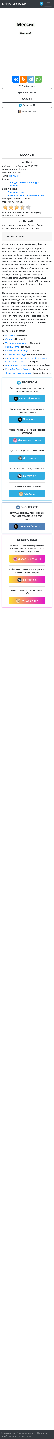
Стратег (9, 339)
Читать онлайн (27, 92)
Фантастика (26, 476)
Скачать (27, 98)
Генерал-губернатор (15, 365)
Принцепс (10, 335)
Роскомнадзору (9, 1433)
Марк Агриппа (12, 347)
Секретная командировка (18, 373)
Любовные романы (27, 440)
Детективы (27, 458)
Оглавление (15, 236)
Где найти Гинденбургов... (18, 369)
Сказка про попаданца (16, 350)
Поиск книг (27, 419)
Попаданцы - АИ (16, 192)
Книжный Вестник (27, 399)
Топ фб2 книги (27, 601)
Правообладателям (26, 1433)
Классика (27, 494)
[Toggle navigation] (48, 4)
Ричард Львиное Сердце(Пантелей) (26, 195)
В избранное (27, 86)
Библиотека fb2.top (14, 3)
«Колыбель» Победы (15, 354)
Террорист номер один (16, 343)
